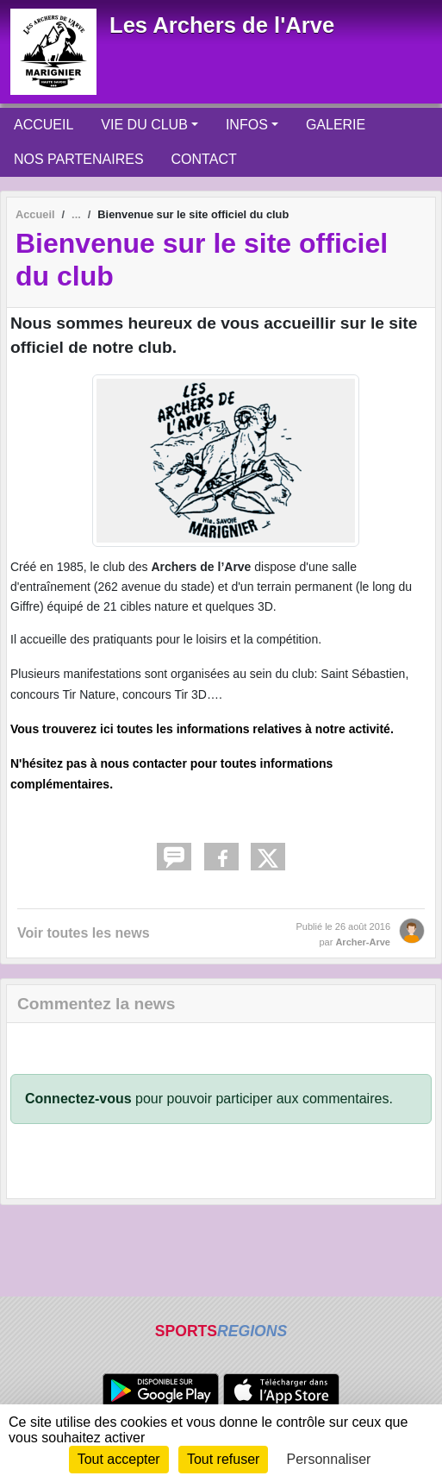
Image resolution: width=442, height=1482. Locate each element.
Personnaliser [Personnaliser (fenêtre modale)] (329, 1459)
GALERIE (335, 124)
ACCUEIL (43, 124)
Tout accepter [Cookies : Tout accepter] (119, 1459)
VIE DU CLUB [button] (144, 124)
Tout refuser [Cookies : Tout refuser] (223, 1459)
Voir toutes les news (83, 933)
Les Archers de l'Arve (221, 25)
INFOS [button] (247, 124)
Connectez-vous (78, 1098)
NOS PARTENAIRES (79, 159)
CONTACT (204, 159)
